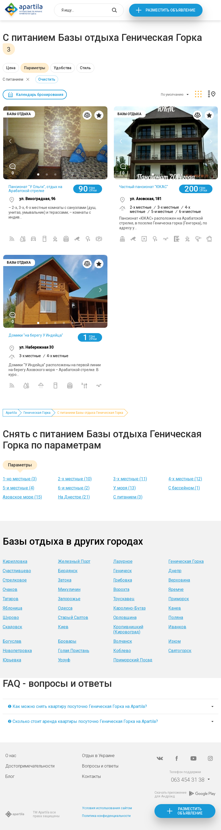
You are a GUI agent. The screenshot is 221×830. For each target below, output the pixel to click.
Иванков (177, 626)
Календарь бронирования (39, 94)
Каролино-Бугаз (129, 608)
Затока (64, 580)
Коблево (122, 650)
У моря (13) (124, 487)
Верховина (179, 580)
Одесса (65, 608)
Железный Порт (74, 561)
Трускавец (123, 598)
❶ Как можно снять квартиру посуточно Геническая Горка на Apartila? (77, 706)
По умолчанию (172, 94)
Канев (174, 608)
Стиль (85, 68)
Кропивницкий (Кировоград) (128, 629)
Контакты (91, 776)
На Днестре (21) (74, 497)
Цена (10, 68)
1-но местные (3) (20, 478)
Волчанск (122, 641)
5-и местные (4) (18, 487)
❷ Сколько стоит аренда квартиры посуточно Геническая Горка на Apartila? (83, 721)
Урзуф (64, 660)
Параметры (34, 68)
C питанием (13, 79)
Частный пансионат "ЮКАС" (143, 187)
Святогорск (179, 650)
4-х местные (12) (185, 478)
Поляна (175, 617)
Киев (63, 626)
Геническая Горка (37, 413)
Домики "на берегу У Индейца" (36, 335)
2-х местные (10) (75, 478)
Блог (10, 776)
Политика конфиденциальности (106, 816)
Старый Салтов (73, 617)
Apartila (11, 413)
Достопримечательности (30, 766)
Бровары (67, 641)
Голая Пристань (73, 650)
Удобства (62, 68)
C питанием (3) (127, 497)
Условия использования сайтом (107, 808)
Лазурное (123, 561)
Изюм (174, 641)
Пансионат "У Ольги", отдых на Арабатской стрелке (35, 189)
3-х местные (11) (130, 478)
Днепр (174, 570)
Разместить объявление (170, 10)
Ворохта (121, 589)
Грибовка (122, 580)
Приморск (178, 598)
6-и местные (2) (74, 487)
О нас (10, 755)
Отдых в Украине (98, 755)
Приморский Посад (132, 660)
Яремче (176, 589)
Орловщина (125, 617)
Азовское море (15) (22, 497)
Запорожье (69, 598)
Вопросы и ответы (100, 766)
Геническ (122, 570)
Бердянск (67, 570)
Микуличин (69, 589)
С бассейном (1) (184, 487)
